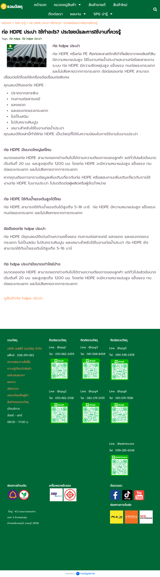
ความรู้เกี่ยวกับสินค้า (19, 368)
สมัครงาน (13, 388)
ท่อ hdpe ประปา (32, 39)
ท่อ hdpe (14, 39)
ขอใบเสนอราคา (16, 375)
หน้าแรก (6, 23)
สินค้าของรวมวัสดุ (18, 402)
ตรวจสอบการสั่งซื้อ (18, 362)
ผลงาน (11, 382)
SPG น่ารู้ (20, 23)
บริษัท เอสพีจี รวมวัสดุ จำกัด (24, 348)
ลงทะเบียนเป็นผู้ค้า (18, 395)
